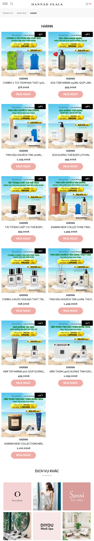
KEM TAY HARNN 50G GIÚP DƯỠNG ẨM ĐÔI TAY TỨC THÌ (23, 371)
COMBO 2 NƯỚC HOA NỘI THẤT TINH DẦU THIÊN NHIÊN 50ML (23, 299)
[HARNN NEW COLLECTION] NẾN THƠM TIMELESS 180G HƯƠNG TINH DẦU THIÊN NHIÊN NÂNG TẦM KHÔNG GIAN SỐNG (24, 444)
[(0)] (88, 4)
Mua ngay (23, 94)
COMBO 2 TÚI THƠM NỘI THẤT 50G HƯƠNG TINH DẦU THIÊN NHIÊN (23, 83)
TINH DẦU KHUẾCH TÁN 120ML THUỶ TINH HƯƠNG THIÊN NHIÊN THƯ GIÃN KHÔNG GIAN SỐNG (70, 299)
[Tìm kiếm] (11, 4)
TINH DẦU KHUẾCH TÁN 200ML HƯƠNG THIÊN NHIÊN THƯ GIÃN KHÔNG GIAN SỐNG (23, 155)
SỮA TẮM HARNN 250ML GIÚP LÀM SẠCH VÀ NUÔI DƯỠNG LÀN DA (71, 83)
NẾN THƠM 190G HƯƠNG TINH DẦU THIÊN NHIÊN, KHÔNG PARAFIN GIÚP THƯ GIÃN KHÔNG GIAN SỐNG (70, 371)
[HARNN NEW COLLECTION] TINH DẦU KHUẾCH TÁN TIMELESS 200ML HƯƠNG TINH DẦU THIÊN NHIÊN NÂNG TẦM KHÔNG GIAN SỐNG (70, 227)
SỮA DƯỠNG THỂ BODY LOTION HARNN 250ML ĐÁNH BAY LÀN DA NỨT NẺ (70, 155)
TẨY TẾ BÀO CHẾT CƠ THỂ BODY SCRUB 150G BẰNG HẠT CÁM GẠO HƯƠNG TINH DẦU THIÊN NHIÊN (23, 227)
